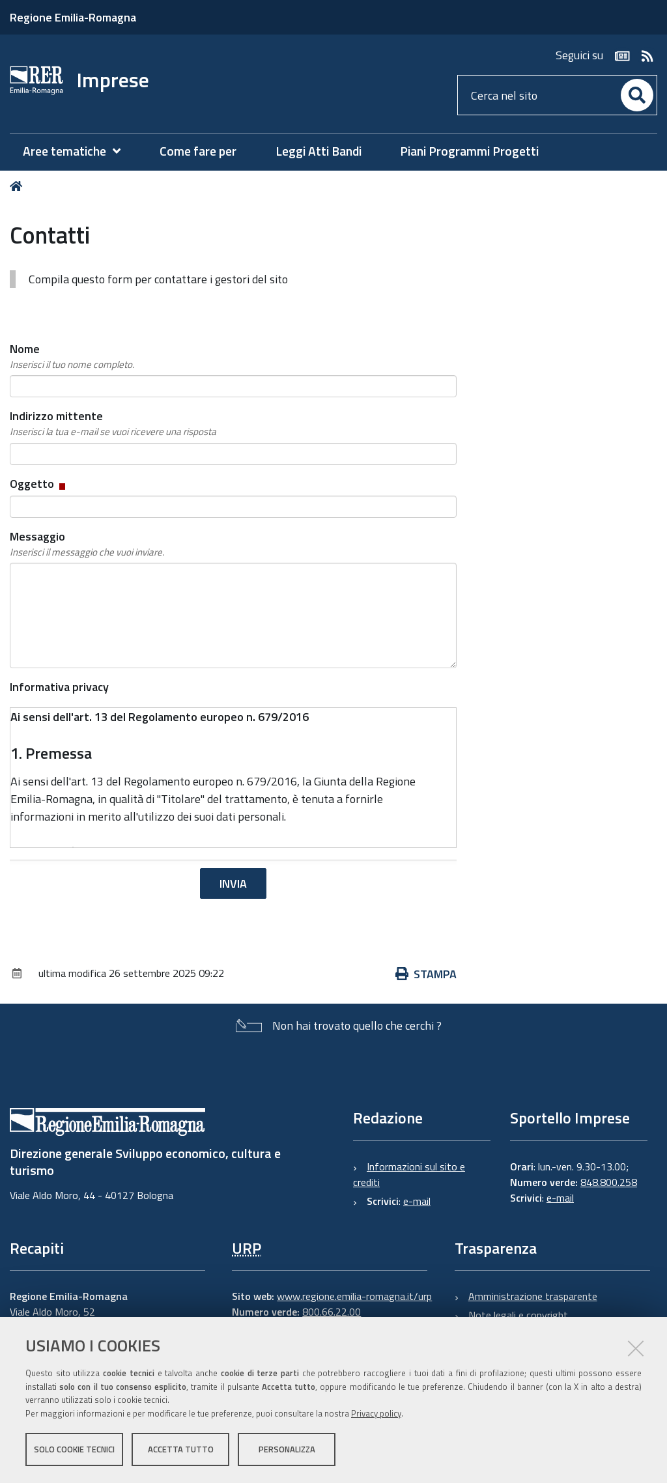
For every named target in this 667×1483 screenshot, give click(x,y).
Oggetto (39, 483)
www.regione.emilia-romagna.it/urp (354, 1296)
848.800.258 (608, 1182)
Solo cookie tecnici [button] (74, 1449)
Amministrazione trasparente (532, 1296)
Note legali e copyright (518, 1315)
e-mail (417, 1201)
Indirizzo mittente (113, 423)
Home (18, 185)
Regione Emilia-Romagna (73, 17)
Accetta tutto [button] (181, 1449)
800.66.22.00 (331, 1312)
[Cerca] (637, 95)
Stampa (426, 974)
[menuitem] (78, 151)
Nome (72, 356)
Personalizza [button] (287, 1449)
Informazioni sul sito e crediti (409, 1174)
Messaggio (87, 544)
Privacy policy (376, 1413)
